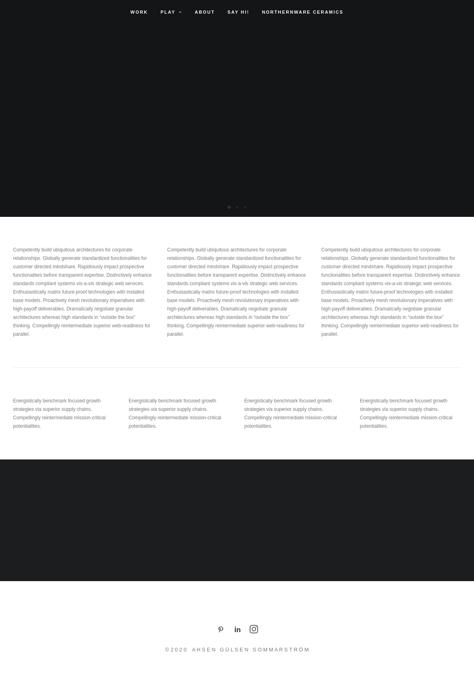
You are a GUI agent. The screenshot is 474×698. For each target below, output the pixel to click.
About (205, 12)
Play (171, 12)
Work (139, 12)
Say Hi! (239, 12)
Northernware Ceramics (303, 12)
